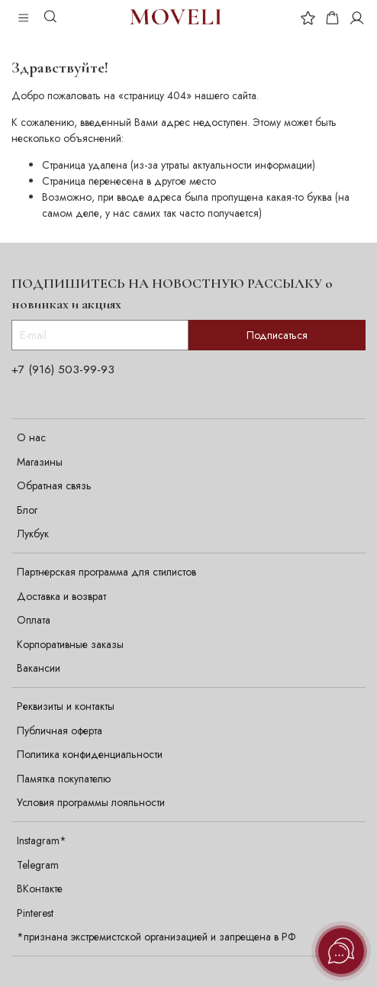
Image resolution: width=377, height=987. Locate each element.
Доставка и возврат (61, 596)
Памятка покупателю (64, 778)
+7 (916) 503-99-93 (62, 369)
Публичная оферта (59, 730)
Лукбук (33, 533)
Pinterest (35, 913)
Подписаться (277, 335)
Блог (27, 510)
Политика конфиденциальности (90, 754)
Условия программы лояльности (91, 802)
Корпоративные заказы (70, 644)
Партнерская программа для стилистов (106, 571)
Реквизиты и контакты (65, 706)
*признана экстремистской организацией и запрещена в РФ (156, 936)
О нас (31, 437)
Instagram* (41, 840)
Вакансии (38, 668)
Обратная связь (54, 485)
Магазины (40, 461)
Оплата (33, 619)
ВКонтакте (40, 888)
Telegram (38, 864)
